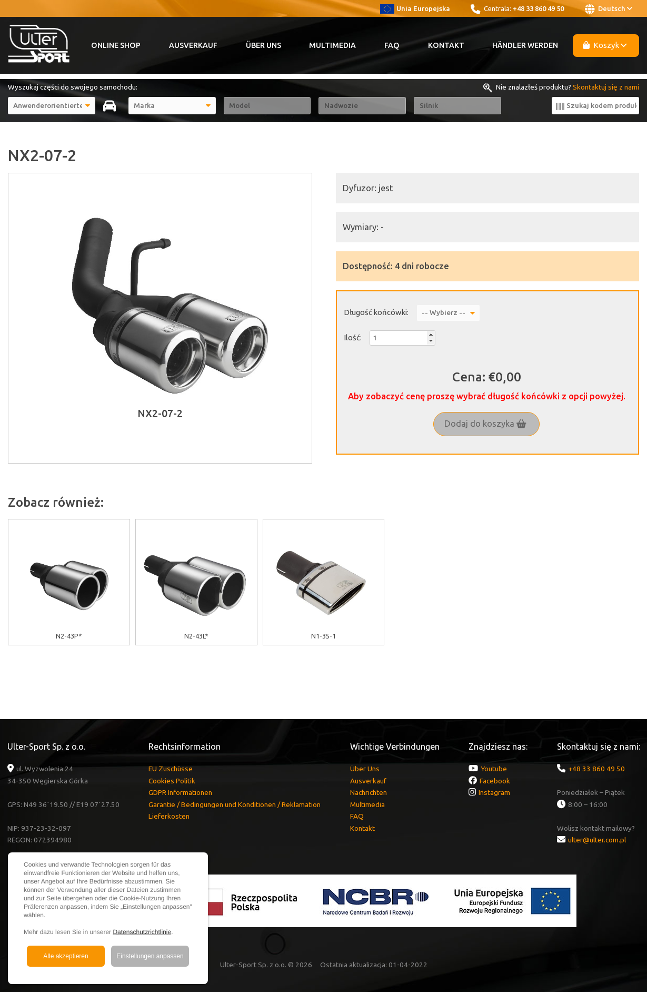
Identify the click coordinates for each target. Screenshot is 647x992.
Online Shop (116, 45)
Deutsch (608, 9)
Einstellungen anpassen (149, 956)
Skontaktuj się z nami (606, 87)
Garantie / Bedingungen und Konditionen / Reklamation (234, 804)
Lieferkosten (169, 816)
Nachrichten (368, 792)
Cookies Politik (171, 781)
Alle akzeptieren (65, 956)
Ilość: (353, 337)
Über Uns (263, 45)
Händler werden (525, 45)
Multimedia (332, 45)
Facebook (495, 781)
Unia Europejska (415, 8)
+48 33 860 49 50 (538, 8)
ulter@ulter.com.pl (597, 840)
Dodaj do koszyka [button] (485, 423)
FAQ (392, 45)
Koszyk (605, 45)
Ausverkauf (193, 45)
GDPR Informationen (180, 792)
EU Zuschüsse (170, 768)
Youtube (494, 768)
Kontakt (446, 45)
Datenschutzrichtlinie (142, 932)
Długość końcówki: (376, 312)
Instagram (494, 792)
